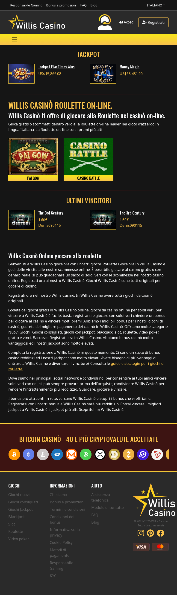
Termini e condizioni (67, 509)
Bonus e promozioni (61, 5)
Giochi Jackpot (20, 509)
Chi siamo (58, 494)
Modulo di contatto (107, 507)
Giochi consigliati (23, 502)
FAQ (83, 5)
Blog (93, 5)
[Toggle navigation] (14, 39)
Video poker (18, 538)
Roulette (15, 531)
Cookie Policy (61, 542)
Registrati (153, 22)
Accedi (127, 22)
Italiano (154, 5)
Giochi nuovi (19, 494)
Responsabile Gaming (26, 5)
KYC (53, 575)
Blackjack (16, 516)
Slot (11, 524)
